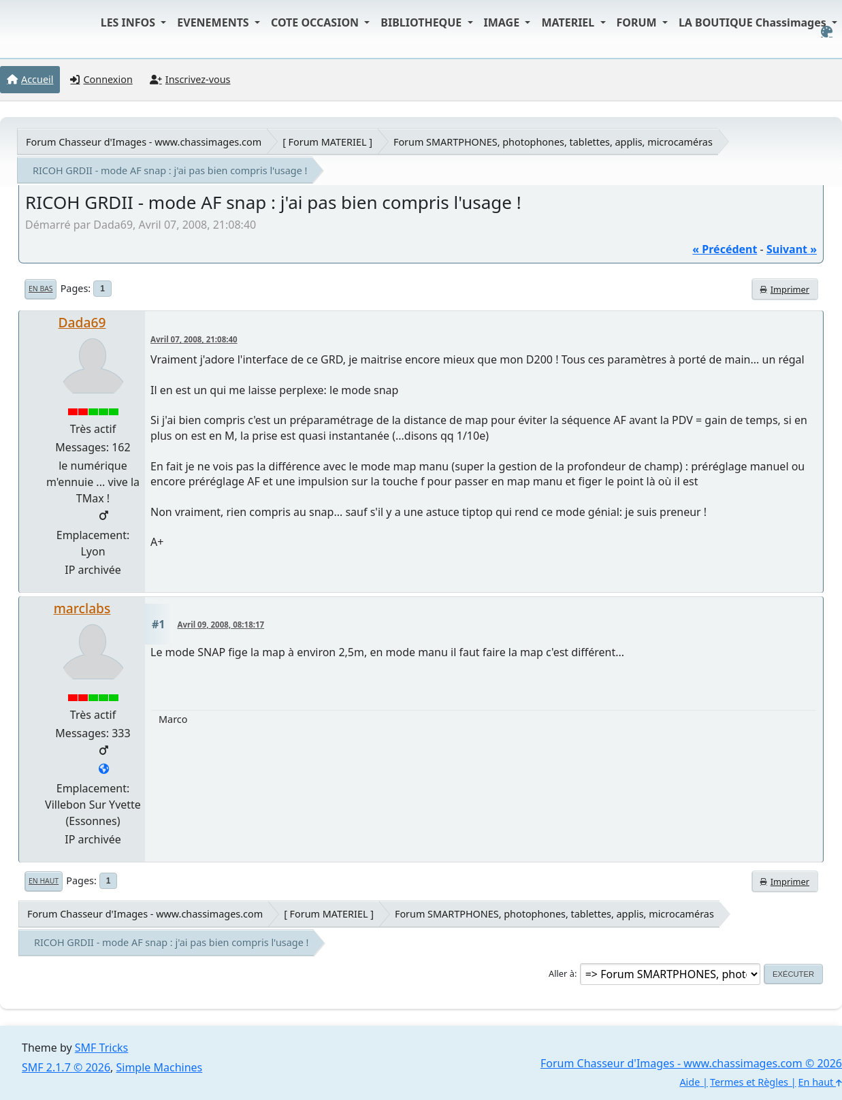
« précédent (724, 249)
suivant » (791, 249)
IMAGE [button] (503, 22)
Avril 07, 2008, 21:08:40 (194, 339)
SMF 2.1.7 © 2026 (66, 1067)
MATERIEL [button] (569, 22)
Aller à (561, 973)
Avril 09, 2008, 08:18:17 (221, 624)
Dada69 (82, 322)
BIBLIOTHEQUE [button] (422, 22)
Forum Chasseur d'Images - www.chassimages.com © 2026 (691, 1063)
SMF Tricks (101, 1047)
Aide (689, 1081)
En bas (40, 288)
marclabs (82, 608)
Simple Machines (159, 1067)
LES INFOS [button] (130, 22)
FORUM (638, 22)
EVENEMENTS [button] (214, 22)
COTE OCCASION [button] (316, 22)
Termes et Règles (749, 1081)
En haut (44, 881)
